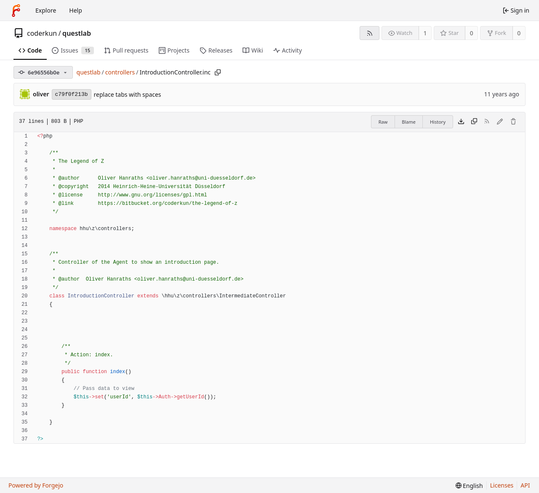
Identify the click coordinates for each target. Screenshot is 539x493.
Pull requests (126, 50)
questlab (76, 33)
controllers (120, 72)
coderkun (42, 33)
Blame (409, 122)
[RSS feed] (369, 33)
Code (30, 50)
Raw (383, 122)
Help (75, 10)
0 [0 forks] (518, 33)
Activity (287, 50)
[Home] (16, 10)
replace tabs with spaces (127, 94)
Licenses (502, 485)
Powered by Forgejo (35, 485)
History (438, 122)
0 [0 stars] (471, 33)
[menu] (469, 486)
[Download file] (461, 122)
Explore (45, 10)
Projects (174, 50)
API (525, 485)
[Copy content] (474, 122)
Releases (216, 50)
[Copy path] (218, 72)
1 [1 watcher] (425, 33)
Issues (72, 50)
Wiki (253, 50)
